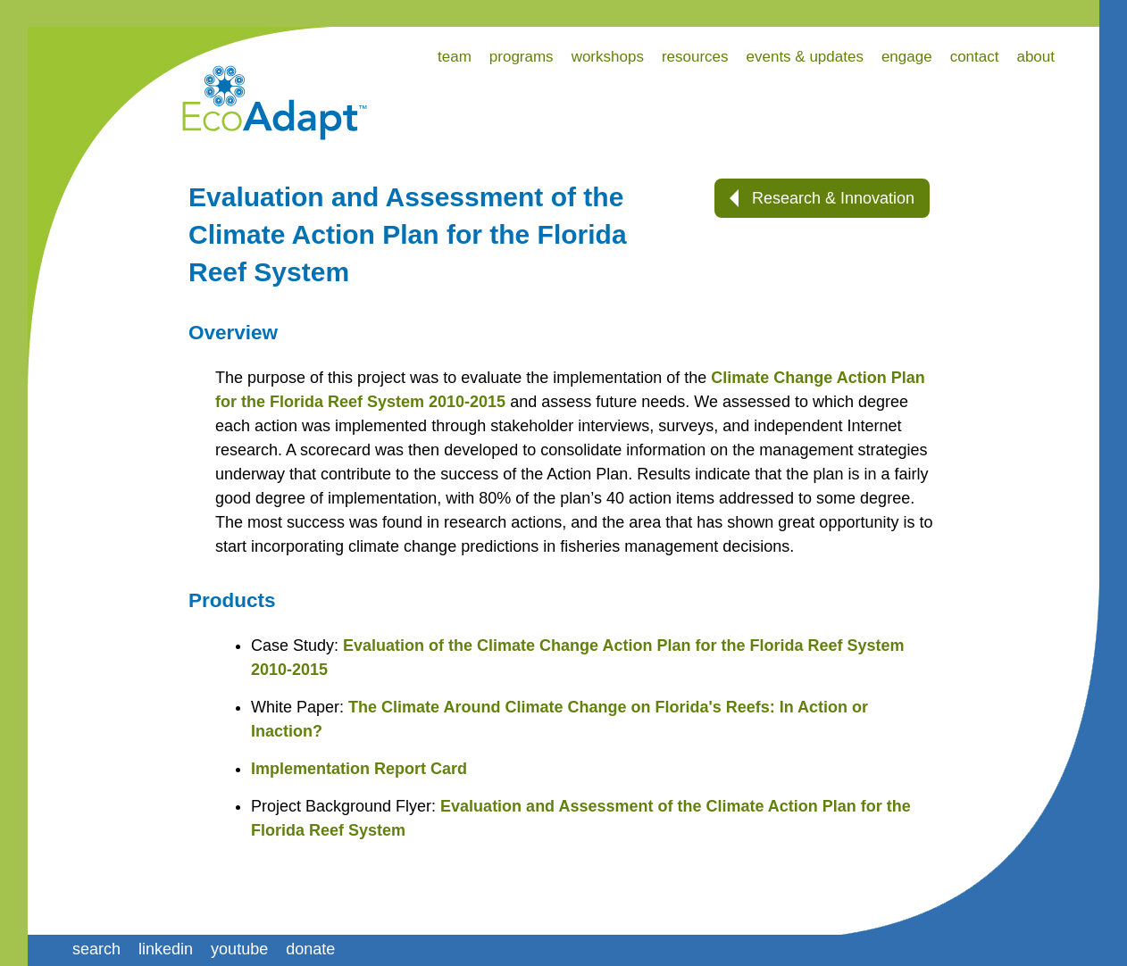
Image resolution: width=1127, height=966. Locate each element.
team (455, 56)
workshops (608, 56)
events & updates (805, 56)
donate (310, 949)
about (1035, 56)
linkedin (165, 949)
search (96, 949)
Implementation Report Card (359, 769)
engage (906, 56)
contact (974, 56)
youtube (239, 949)
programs (521, 56)
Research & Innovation (822, 198)
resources (695, 56)
